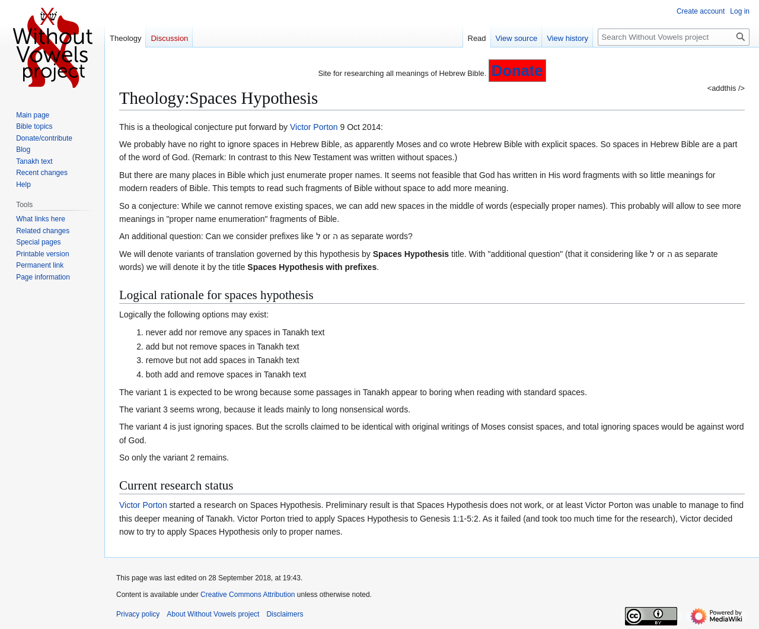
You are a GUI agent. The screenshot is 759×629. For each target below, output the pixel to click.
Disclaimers (284, 614)
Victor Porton (314, 127)
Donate (517, 70)
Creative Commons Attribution (247, 594)
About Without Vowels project (213, 614)
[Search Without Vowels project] (674, 37)
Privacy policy (138, 614)
